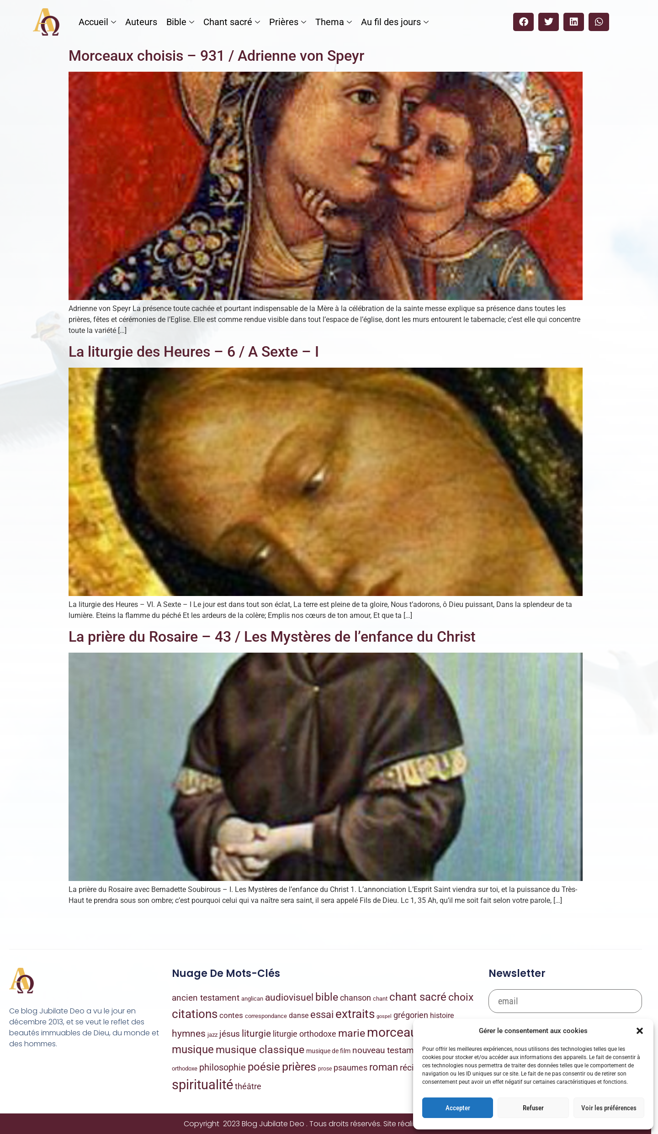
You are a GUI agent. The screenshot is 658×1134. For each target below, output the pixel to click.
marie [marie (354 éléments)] (351, 1033)
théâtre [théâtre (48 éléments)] (248, 1086)
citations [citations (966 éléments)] (195, 1014)
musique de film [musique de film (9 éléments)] (328, 1051)
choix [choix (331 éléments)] (460, 997)
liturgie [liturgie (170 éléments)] (256, 1033)
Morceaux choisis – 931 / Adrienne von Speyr (216, 55)
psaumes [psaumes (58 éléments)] (350, 1067)
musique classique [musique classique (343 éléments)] (260, 1050)
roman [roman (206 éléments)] (383, 1067)
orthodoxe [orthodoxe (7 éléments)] (184, 1068)
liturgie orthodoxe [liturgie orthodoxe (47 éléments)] (304, 1034)
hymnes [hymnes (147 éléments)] (189, 1033)
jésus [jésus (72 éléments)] (229, 1034)
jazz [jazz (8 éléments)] (212, 1034)
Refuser (533, 1108)
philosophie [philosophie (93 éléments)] (222, 1067)
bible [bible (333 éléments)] (326, 997)
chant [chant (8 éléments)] (380, 998)
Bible (180, 21)
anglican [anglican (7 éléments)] (252, 998)
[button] (639, 1030)
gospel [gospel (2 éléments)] (384, 1016)
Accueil (97, 21)
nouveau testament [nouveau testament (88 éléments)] (389, 1050)
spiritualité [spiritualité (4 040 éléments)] (202, 1084)
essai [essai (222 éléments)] (322, 1014)
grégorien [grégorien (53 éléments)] (410, 1015)
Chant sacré (231, 21)
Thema (333, 21)
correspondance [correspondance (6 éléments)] (266, 1016)
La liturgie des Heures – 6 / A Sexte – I (194, 351)
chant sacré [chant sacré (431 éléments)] (417, 997)
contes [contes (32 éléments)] (231, 1015)
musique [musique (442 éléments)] (193, 1049)
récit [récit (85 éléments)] (408, 1067)
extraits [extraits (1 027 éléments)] (355, 1014)
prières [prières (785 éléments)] (299, 1066)
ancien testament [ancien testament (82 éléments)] (205, 997)
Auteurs (141, 21)
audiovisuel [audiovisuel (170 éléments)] (289, 997)
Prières (287, 21)
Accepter (458, 1108)
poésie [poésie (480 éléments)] (264, 1066)
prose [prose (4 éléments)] (325, 1068)
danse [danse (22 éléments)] (298, 1015)
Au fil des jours (395, 21)
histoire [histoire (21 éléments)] (442, 1015)
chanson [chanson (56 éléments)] (355, 997)
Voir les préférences (609, 1108)
